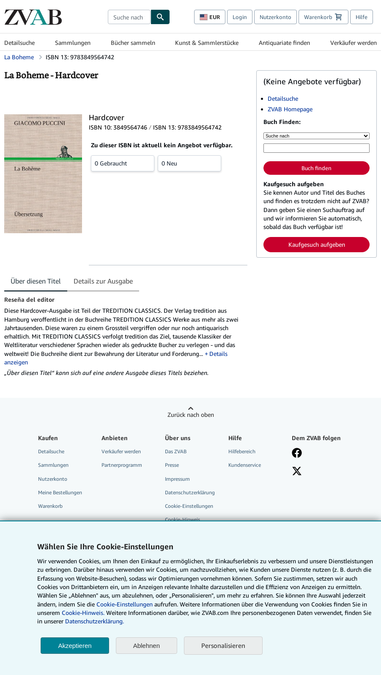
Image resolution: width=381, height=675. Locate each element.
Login (240, 17)
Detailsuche (19, 42)
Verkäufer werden (353, 42)
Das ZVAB (175, 451)
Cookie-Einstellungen (124, 604)
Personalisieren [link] (223, 645)
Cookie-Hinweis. (83, 612)
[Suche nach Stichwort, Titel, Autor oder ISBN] (316, 148)
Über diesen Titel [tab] (36, 281)
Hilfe (361, 17)
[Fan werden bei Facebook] (297, 454)
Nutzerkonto (275, 17)
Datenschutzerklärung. (94, 621)
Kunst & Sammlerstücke (206, 42)
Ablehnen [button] (146, 645)
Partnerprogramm (121, 465)
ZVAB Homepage (290, 109)
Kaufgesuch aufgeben (316, 244)
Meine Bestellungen (60, 492)
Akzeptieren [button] (74, 645)
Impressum (177, 479)
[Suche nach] (316, 135)
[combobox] (129, 17)
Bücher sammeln (133, 42)
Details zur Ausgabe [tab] (103, 281)
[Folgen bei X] (297, 472)
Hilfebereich (241, 451)
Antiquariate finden (284, 42)
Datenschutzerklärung (190, 492)
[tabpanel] (126, 336)
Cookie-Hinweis (182, 519)
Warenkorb (50, 506)
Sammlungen (72, 42)
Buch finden (317, 168)
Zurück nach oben (190, 414)
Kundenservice (244, 465)
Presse (172, 465)
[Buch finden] (160, 17)
